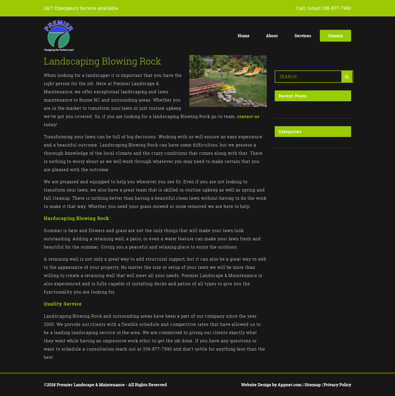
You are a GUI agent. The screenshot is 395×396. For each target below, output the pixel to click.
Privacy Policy (337, 385)
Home (244, 36)
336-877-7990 (336, 8)
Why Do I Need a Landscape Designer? (309, 110)
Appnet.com (290, 385)
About (272, 36)
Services (302, 36)
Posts (284, 142)
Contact (335, 36)
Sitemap (312, 385)
